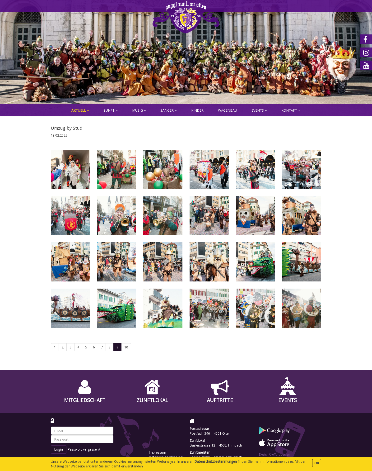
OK (316, 463)
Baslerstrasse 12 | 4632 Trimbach (216, 445)
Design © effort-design (274, 454)
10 (126, 347)
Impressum (157, 452)
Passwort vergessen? (84, 449)
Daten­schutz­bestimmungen (215, 461)
